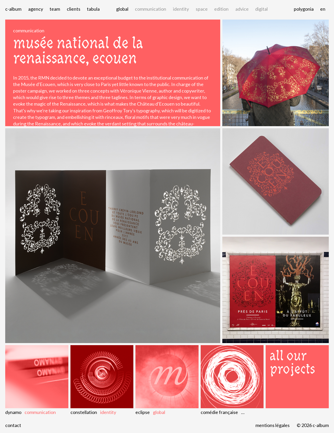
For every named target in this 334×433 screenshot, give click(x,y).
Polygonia (304, 9)
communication (150, 9)
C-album (13, 8)
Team (55, 9)
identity (181, 9)
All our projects (292, 362)
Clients (73, 9)
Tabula (93, 9)
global (122, 9)
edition (221, 9)
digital (261, 9)
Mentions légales (272, 425)
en (322, 9)
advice (242, 9)
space (202, 9)
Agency (35, 9)
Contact (13, 425)
